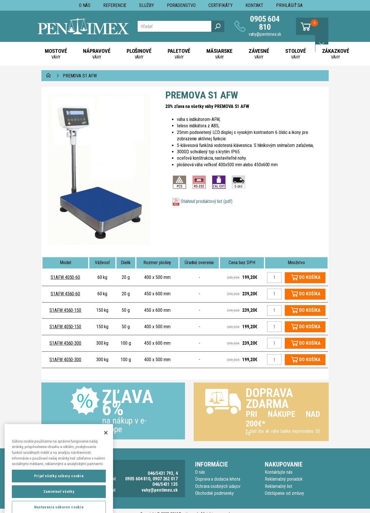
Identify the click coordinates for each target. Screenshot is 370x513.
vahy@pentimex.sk (265, 34)
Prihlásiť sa (289, 5)
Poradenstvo (181, 5)
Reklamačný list (278, 486)
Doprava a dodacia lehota (217, 479)
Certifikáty (220, 5)
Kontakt (254, 5)
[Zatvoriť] (105, 445)
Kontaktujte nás (279, 472)
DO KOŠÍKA (309, 277)
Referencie (114, 5)
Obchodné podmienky (214, 493)
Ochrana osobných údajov (217, 486)
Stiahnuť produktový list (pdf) (206, 201)
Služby (146, 5)
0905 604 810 (265, 23)
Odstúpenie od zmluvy (284, 493)
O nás (85, 5)
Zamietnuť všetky (59, 504)
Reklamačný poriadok (283, 479)
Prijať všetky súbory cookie (59, 489)
